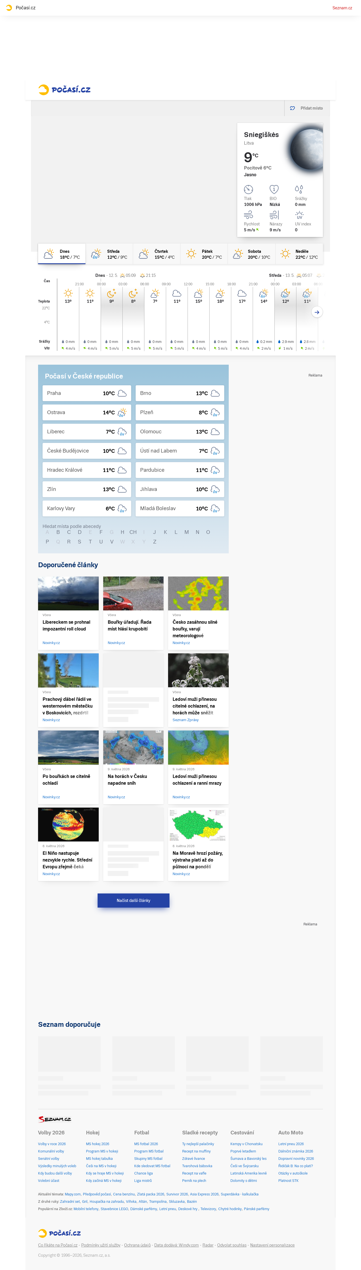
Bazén (192, 1202)
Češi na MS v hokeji (101, 1166)
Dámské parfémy (143, 1209)
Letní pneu (167, 1209)
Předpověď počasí (97, 1194)
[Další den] (317, 312)
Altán (143, 1202)
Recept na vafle (194, 1173)
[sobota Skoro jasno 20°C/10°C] (251, 253)
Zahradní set (70, 1202)
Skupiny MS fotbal (148, 1159)
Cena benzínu (124, 1194)
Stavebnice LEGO (114, 1209)
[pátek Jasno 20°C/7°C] (204, 253)
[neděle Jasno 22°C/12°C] (299, 253)
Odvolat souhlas (231, 1245)
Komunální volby (51, 1151)
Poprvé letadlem (243, 1151)
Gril (84, 1202)
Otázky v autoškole (293, 1173)
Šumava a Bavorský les (248, 1159)
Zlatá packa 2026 (150, 1194)
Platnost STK (288, 1181)
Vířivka (131, 1202)
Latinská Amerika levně (248, 1173)
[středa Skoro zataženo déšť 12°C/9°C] (109, 253)
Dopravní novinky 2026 (296, 1159)
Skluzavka (177, 1202)
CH (133, 532)
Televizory (208, 1209)
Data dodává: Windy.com (176, 1245)
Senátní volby (48, 1159)
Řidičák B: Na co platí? (295, 1166)
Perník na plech (194, 1181)
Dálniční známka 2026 (295, 1151)
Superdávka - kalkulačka (240, 1194)
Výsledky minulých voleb (57, 1166)
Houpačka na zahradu (107, 1202)
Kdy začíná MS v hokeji (104, 1181)
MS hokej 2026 (97, 1144)
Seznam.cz (342, 8)
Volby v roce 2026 (52, 1144)
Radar (207, 1245)
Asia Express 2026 (204, 1194)
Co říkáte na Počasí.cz (58, 1245)
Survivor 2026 (177, 1194)
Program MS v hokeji (102, 1151)
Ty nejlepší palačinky (198, 1144)
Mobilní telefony (86, 1209)
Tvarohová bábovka (197, 1166)
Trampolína (158, 1202)
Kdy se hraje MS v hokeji (105, 1173)
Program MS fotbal (149, 1151)
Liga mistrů (143, 1181)
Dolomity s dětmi (243, 1181)
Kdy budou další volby (55, 1173)
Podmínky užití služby (100, 1245)
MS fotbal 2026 (146, 1144)
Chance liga (143, 1173)
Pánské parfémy (256, 1209)
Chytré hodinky (230, 1209)
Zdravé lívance (193, 1159)
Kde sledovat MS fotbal (152, 1166)
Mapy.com (73, 1194)
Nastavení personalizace (272, 1245)
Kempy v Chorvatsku (246, 1144)
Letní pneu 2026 (291, 1144)
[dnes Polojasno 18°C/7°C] (61, 253)
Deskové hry (188, 1209)
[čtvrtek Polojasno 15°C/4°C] (156, 253)
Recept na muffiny (196, 1151)
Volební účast (48, 1181)
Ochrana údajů (137, 1245)
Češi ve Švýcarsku (244, 1166)
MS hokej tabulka (99, 1159)
